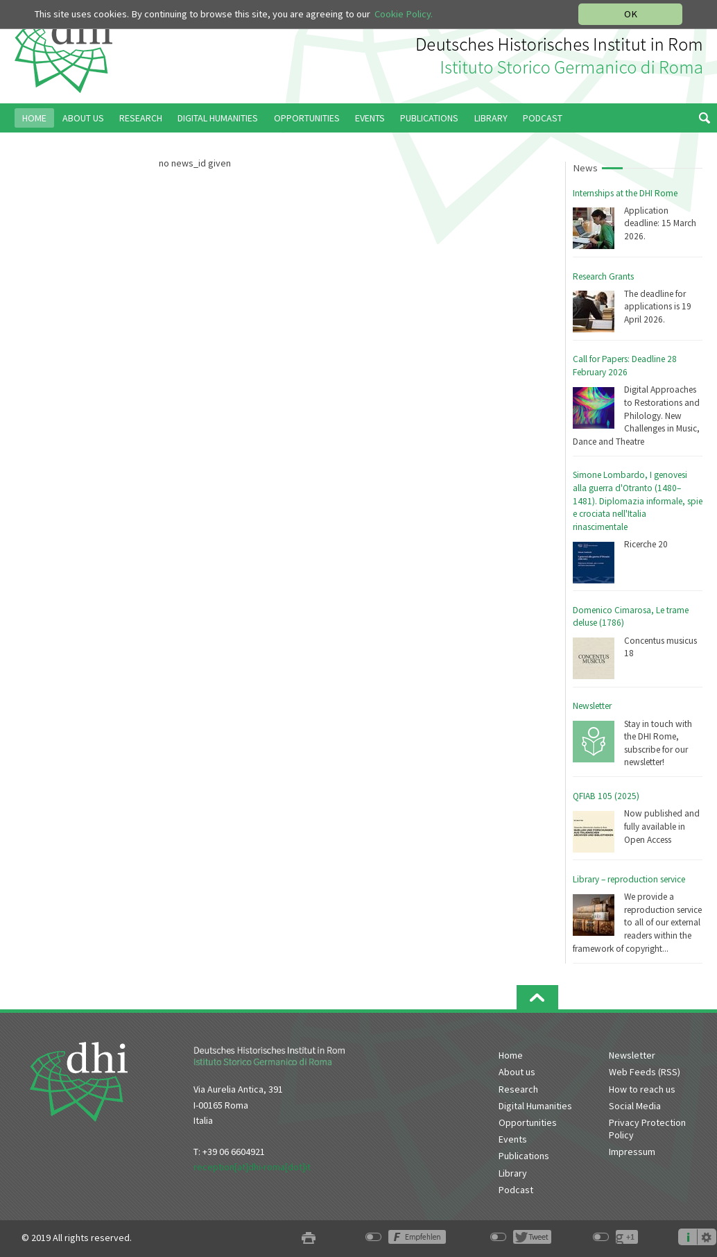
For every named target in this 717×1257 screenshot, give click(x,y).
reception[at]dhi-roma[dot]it (252, 1167)
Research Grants (603, 276)
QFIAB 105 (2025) (606, 796)
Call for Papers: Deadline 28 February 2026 (625, 365)
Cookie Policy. (403, 14)
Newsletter (592, 706)
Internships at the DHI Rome (625, 193)
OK (630, 14)
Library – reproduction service (629, 879)
